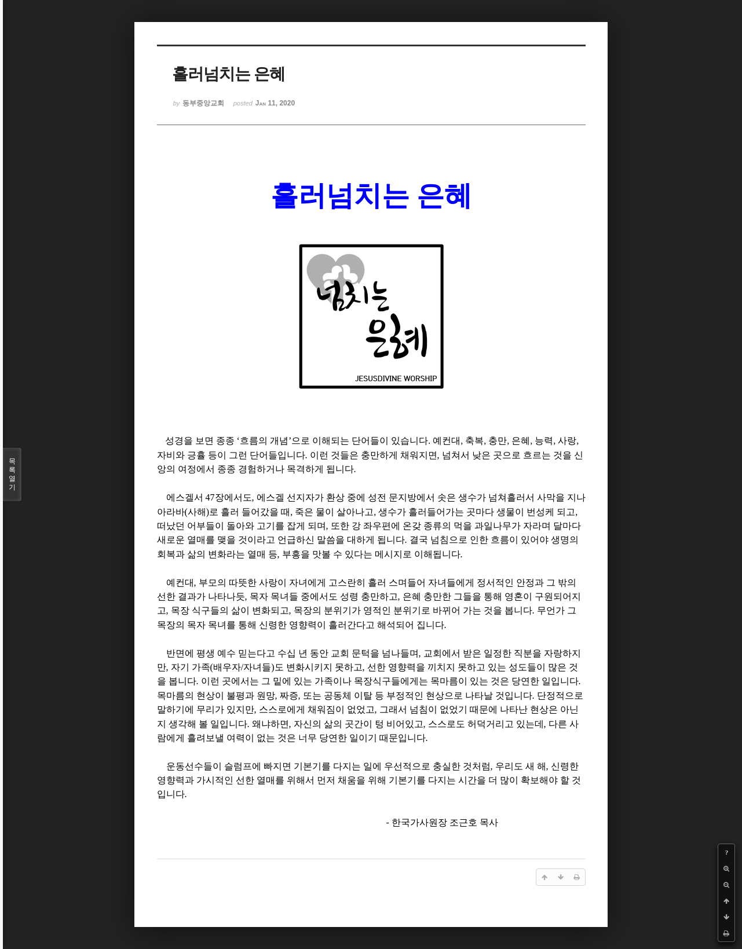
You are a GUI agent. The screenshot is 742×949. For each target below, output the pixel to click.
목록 (12, 474)
